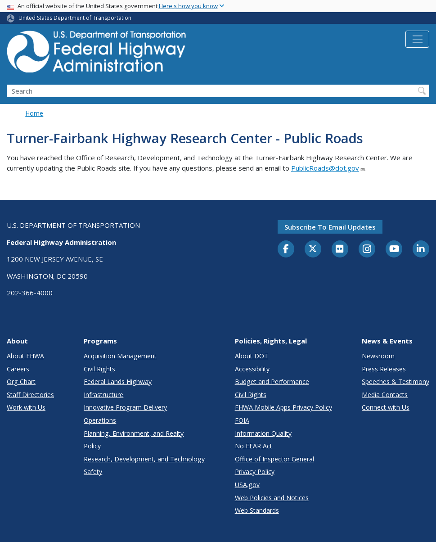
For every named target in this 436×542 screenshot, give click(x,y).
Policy (92, 446)
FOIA (242, 420)
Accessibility (252, 369)
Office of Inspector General (274, 459)
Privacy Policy (254, 471)
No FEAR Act (253, 446)
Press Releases (384, 369)
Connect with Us (385, 407)
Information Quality (263, 433)
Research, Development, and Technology (144, 459)
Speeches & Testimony (395, 381)
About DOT (251, 356)
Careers (18, 369)
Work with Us (26, 407)
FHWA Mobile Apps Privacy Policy (283, 407)
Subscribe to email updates (330, 226)
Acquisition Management (120, 356)
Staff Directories (30, 394)
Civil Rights (99, 369)
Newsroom (378, 356)
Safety (93, 471)
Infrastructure (103, 394)
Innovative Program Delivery (125, 407)
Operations (100, 420)
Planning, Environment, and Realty (134, 433)
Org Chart (21, 381)
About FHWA (25, 356)
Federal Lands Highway (118, 381)
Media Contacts (385, 394)
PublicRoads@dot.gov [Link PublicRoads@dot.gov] (328, 167)
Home (34, 113)
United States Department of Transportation (74, 18)
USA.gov (247, 484)
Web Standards (257, 510)
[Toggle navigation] (417, 39)
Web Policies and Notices (272, 497)
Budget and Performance (272, 381)
